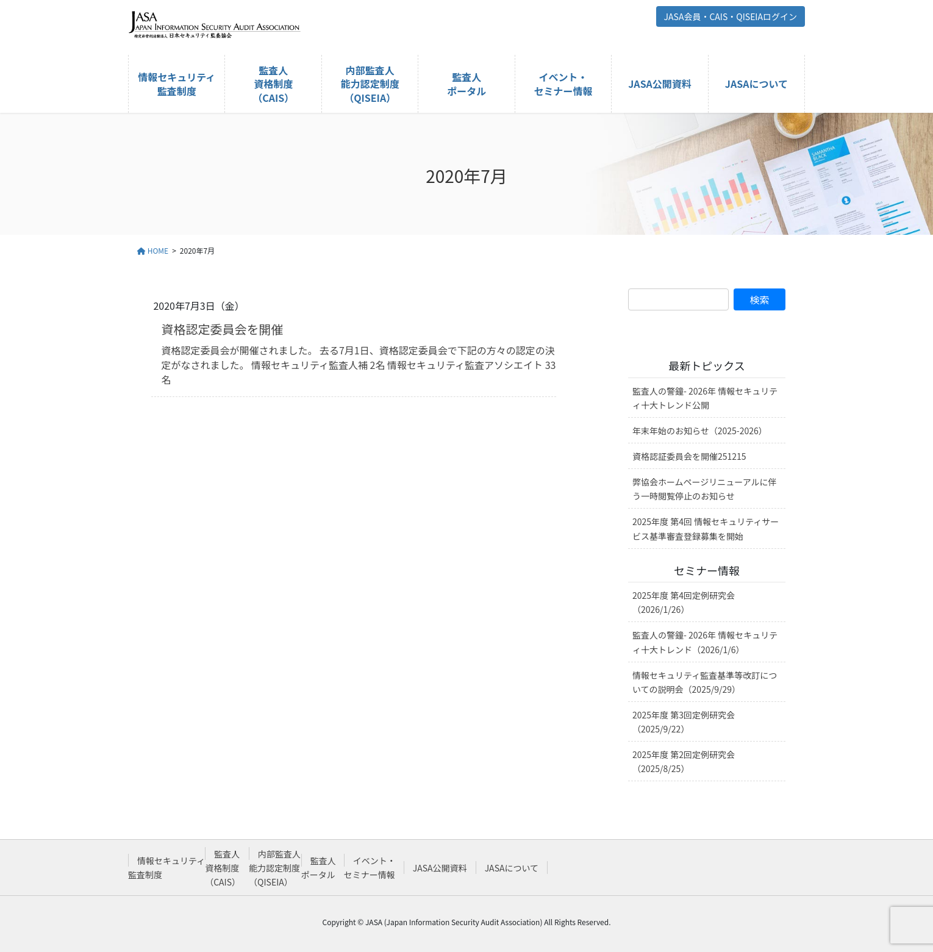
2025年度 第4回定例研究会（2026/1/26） (683, 602)
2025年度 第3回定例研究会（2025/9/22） (683, 722)
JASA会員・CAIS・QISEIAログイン (730, 16)
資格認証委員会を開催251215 (689, 456)
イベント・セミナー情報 (370, 867)
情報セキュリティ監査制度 (166, 867)
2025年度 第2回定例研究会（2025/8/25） (683, 761)
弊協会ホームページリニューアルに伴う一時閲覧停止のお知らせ (704, 489)
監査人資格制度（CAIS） (222, 868)
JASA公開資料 (440, 868)
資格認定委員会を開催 (222, 329)
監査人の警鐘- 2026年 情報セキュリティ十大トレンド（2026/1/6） (705, 642)
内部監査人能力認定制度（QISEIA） (275, 868)
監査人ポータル (318, 867)
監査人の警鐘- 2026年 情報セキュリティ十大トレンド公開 (705, 398)
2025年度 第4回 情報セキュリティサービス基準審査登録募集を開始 (705, 528)
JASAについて (511, 868)
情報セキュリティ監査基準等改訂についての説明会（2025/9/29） (704, 682)
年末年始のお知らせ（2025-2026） (699, 430)
